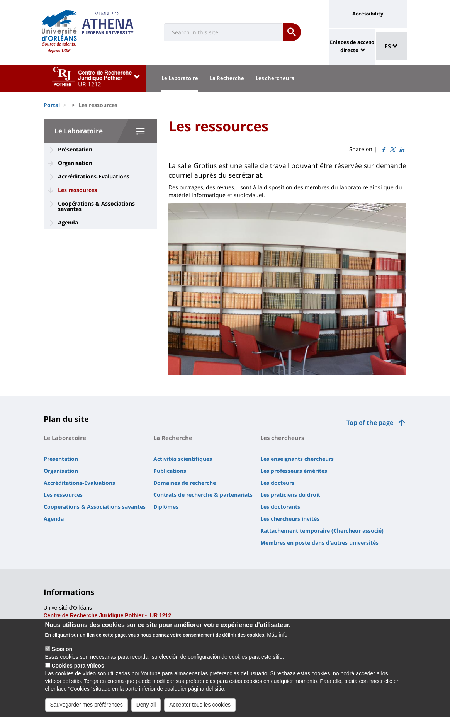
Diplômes (165, 506)
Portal (52, 105)
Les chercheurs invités (289, 518)
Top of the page (369, 422)
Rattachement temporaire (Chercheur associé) (322, 530)
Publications (169, 470)
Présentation (75, 149)
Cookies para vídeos (77, 671)
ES (391, 46)
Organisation (75, 163)
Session (61, 654)
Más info (277, 640)
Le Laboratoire (179, 78)
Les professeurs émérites (293, 470)
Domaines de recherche (184, 482)
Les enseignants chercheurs (297, 458)
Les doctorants (280, 506)
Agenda (68, 222)
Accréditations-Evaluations (93, 176)
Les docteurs (277, 482)
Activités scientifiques (182, 458)
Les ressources (77, 190)
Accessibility (367, 13)
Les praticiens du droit (290, 494)
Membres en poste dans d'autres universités (319, 542)
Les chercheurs (275, 78)
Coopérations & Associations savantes (96, 206)
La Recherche (227, 78)
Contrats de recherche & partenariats (203, 494)
